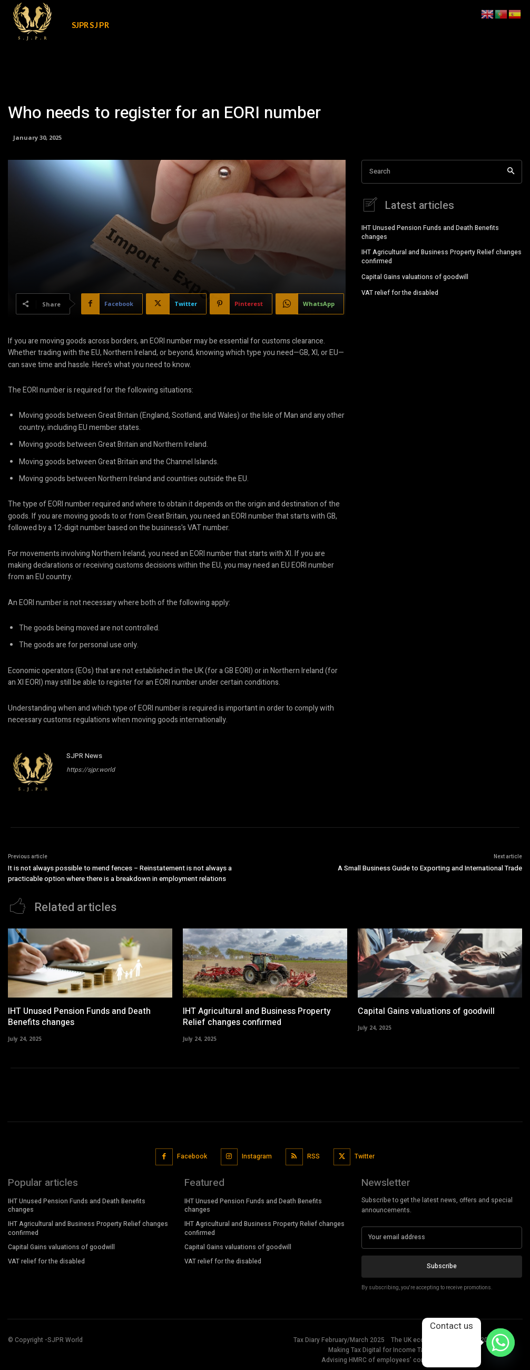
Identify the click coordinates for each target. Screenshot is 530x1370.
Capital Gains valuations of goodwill (414, 276)
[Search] (510, 172)
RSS (313, 1156)
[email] (441, 1237)
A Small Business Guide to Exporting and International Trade (430, 868)
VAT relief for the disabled (399, 292)
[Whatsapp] (500, 1342)
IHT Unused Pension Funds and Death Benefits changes (430, 232)
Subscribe (442, 1265)
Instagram (257, 1156)
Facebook (192, 1156)
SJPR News (84, 756)
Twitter (365, 1156)
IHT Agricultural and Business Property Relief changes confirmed (441, 256)
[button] (467, 12)
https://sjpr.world (90, 769)
